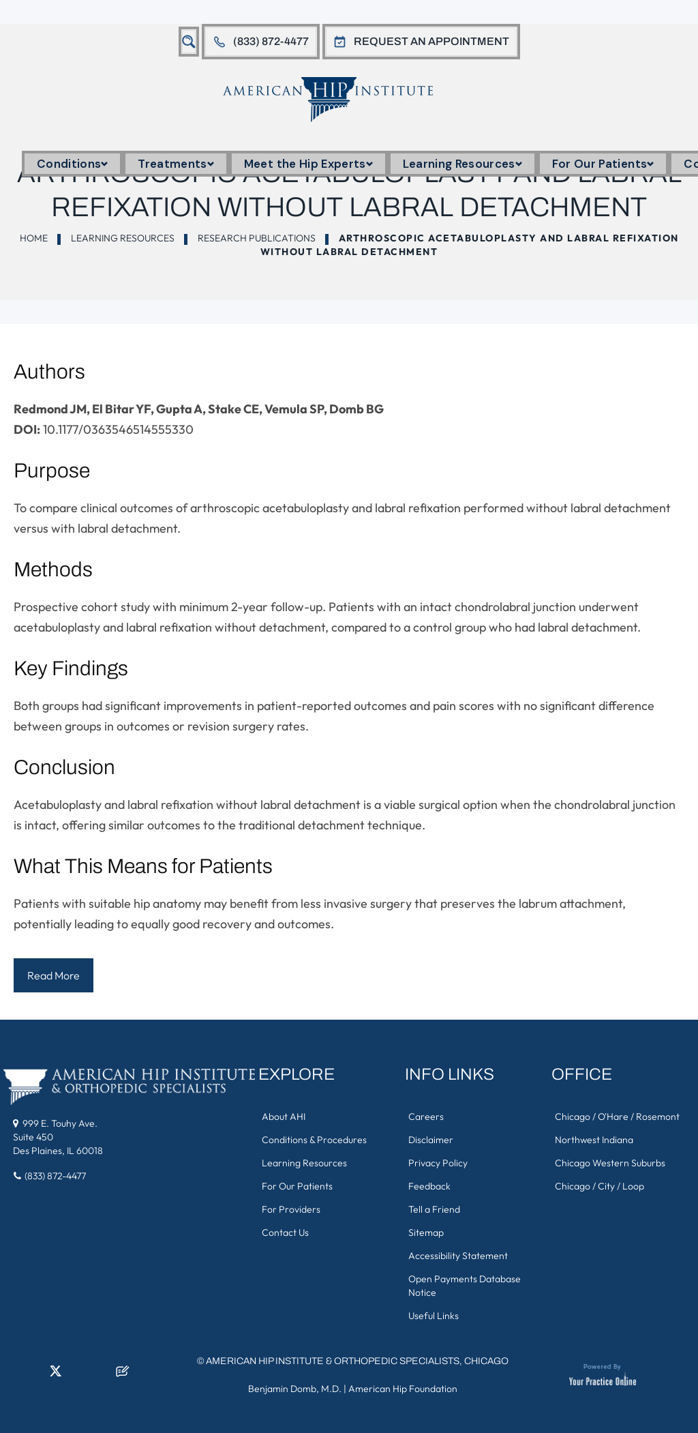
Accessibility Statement (458, 1256)
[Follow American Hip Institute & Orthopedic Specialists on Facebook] (10, 1375)
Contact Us (285, 1232)
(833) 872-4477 (271, 41)
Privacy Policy (438, 1163)
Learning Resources (462, 163)
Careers (426, 1116)
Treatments (175, 163)
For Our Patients (603, 163)
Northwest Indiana (594, 1140)
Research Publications (257, 238)
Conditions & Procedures (314, 1140)
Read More (53, 975)
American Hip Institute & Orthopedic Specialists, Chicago (357, 1361)
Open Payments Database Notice (464, 1286)
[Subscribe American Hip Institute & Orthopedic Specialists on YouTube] (100, 1375)
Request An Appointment (431, 41)
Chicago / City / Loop (599, 1186)
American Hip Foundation (402, 1389)
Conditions (72, 163)
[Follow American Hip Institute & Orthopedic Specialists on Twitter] (55, 1375)
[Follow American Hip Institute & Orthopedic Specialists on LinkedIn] (32, 1375)
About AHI (283, 1116)
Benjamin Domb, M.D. (295, 1389)
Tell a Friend (434, 1209)
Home (34, 238)
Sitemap (426, 1232)
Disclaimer (430, 1140)
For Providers (291, 1209)
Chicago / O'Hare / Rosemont (617, 1116)
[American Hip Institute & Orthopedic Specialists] (339, 99)
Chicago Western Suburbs (610, 1163)
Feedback (429, 1186)
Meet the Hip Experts (308, 163)
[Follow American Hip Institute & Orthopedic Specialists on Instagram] (77, 1375)
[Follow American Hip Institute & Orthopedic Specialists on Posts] (122, 1375)
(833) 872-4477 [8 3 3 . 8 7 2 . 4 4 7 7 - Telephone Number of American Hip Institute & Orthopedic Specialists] (55, 1176)
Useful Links (433, 1316)
